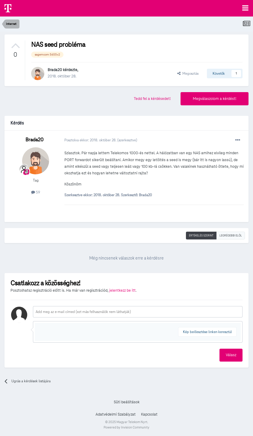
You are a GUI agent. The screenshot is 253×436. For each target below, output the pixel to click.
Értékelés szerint (201, 235)
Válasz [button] (231, 355)
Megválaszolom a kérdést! (214, 98)
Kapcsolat (149, 414)
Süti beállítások (127, 402)
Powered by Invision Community (126, 427)
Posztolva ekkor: (90, 140)
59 (35, 192)
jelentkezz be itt (122, 290)
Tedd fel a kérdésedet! (152, 98)
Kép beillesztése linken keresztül (207, 331)
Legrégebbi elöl (230, 235)
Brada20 (55, 70)
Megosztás (188, 73)
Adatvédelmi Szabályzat (116, 414)
